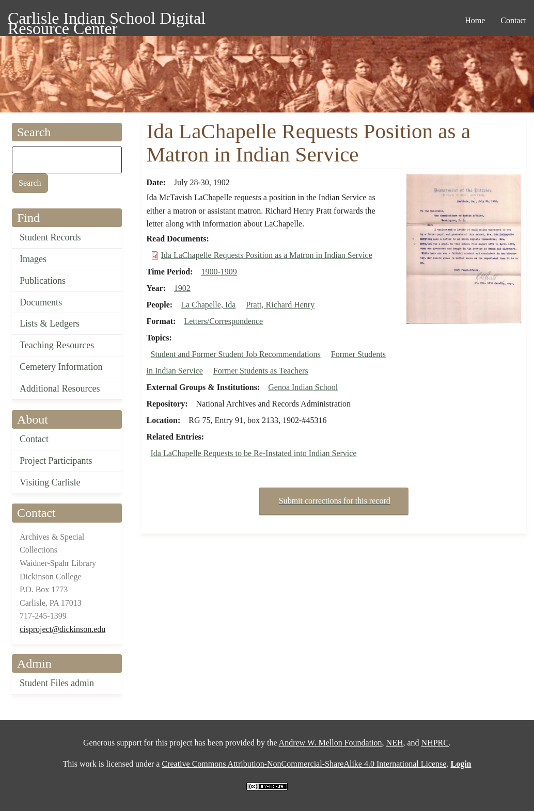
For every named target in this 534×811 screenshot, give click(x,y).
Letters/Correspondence (223, 321)
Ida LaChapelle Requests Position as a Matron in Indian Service (266, 255)
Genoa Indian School (303, 387)
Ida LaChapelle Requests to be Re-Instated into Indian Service (254, 453)
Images (33, 259)
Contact (34, 439)
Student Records (50, 237)
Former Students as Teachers (260, 370)
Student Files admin (57, 683)
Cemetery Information (61, 367)
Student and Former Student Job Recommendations (236, 354)
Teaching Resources (57, 345)
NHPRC (435, 742)
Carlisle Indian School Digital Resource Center (107, 20)
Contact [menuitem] (513, 20)
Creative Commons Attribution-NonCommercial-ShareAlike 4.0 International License (304, 763)
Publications (43, 280)
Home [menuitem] (475, 20)
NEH (394, 742)
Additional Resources (60, 388)
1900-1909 (219, 271)
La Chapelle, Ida (208, 304)
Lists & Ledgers (50, 323)
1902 (182, 288)
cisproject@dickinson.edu (62, 629)
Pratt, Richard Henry (280, 304)
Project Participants (56, 461)
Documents (41, 302)
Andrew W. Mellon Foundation (330, 742)
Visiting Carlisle (50, 482)
